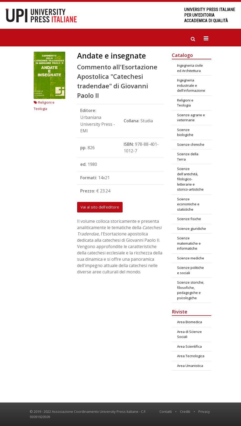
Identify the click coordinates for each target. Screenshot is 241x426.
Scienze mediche (190, 258)
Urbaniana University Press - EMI (97, 124)
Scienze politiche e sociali (190, 270)
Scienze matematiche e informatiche (189, 243)
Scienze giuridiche (191, 228)
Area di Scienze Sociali (189, 334)
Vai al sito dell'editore (100, 207)
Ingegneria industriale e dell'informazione (191, 85)
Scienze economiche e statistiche (188, 204)
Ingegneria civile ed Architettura (190, 68)
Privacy (204, 411)
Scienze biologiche (185, 132)
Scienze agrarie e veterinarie (191, 118)
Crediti (185, 411)
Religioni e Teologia (185, 103)
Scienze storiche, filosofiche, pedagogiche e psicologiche (190, 290)
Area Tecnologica (190, 356)
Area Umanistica (190, 365)
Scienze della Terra (187, 157)
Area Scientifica (189, 346)
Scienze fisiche (189, 218)
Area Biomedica (189, 322)
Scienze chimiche (190, 144)
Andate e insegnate (111, 56)
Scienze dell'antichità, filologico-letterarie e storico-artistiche (190, 179)
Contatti (165, 411)
